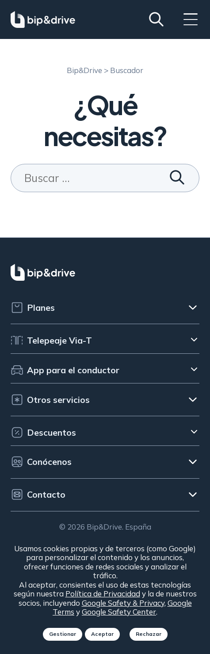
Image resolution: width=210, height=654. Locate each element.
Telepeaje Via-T (51, 340)
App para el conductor (65, 370)
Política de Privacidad (102, 593)
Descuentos (43, 432)
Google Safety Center (119, 611)
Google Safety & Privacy (123, 603)
